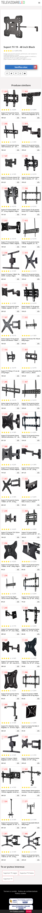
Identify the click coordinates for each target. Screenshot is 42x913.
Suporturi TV (7, 879)
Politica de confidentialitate (27, 891)
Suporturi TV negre (10, 873)
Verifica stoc (26, 67)
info (18, 117)
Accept (28, 911)
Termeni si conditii (10, 891)
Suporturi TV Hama (27, 873)
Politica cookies (20, 893)
